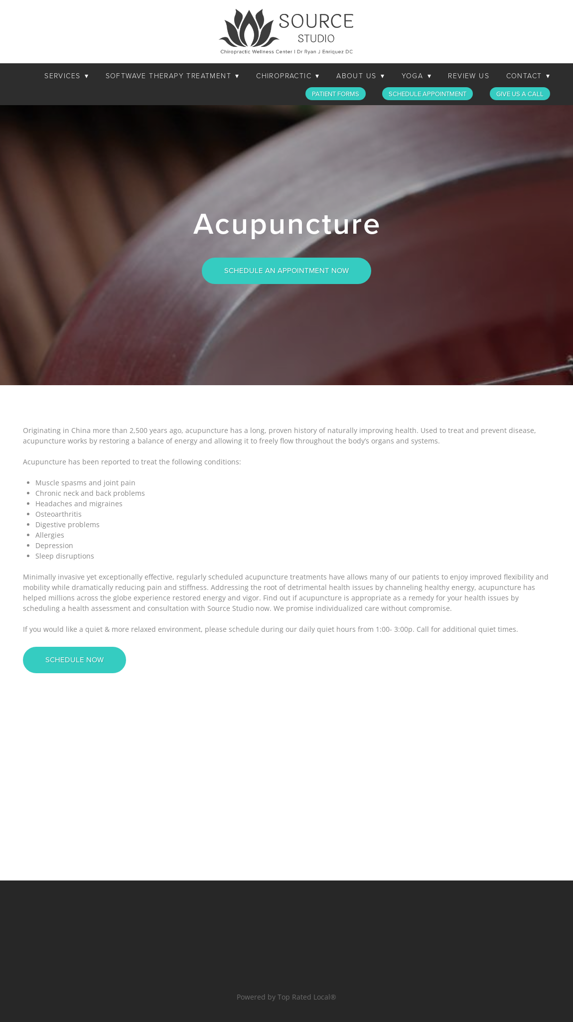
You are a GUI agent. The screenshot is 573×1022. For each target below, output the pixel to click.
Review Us (468, 75)
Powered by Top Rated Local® (286, 997)
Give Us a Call (520, 93)
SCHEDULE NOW (74, 659)
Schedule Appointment (427, 93)
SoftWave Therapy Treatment (173, 75)
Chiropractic (287, 75)
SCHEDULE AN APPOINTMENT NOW (286, 270)
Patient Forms (335, 93)
